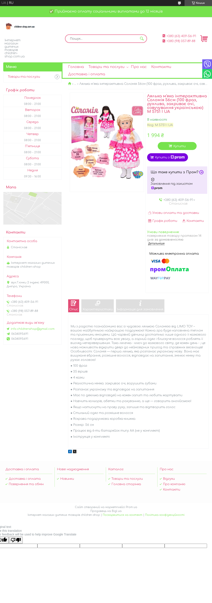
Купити (179, 146)
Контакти (161, 67)
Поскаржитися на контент (122, 514)
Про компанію (174, 484)
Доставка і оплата (86, 74)
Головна (76, 67)
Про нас (139, 67)
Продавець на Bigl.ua (106, 511)
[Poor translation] (16, 540)
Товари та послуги (106, 67)
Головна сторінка (126, 484)
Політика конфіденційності (165, 514)
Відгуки (169, 478)
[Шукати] (141, 38)
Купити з (170, 157)
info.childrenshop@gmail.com (33, 328)
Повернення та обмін (26, 484)
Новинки (67, 478)
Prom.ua (131, 507)
